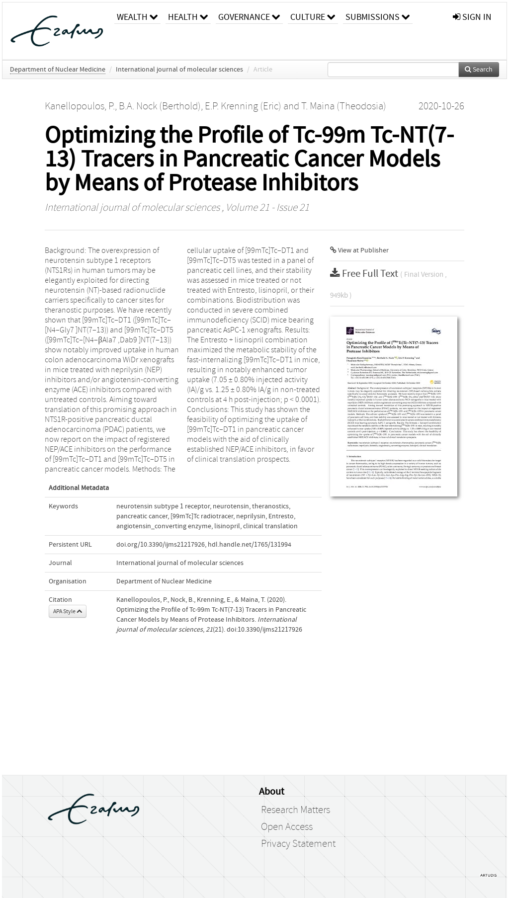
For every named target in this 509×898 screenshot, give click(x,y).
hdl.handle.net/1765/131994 (249, 545)
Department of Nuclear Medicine (57, 70)
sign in (472, 17)
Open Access (287, 827)
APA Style (67, 611)
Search (479, 70)
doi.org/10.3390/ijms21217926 (160, 545)
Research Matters (295, 810)
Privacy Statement (298, 844)
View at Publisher (359, 250)
